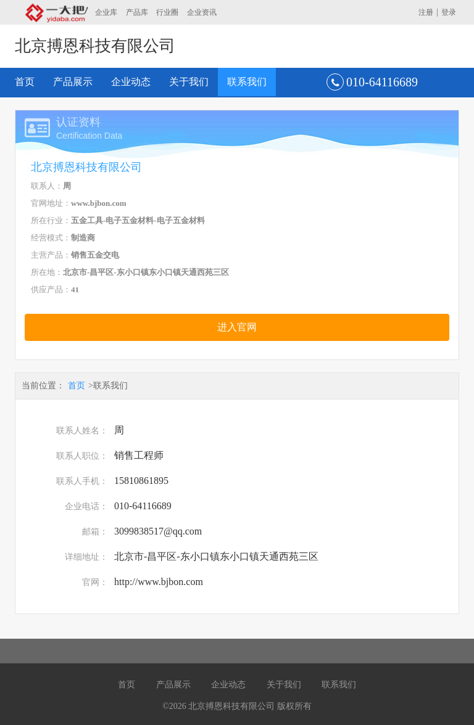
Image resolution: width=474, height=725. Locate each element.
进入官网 (237, 327)
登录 (448, 12)
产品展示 (73, 81)
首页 (25, 81)
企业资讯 (202, 12)
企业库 (106, 12)
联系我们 (247, 81)
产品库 (137, 12)
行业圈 (167, 12)
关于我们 (189, 81)
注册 (425, 12)
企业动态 (131, 81)
